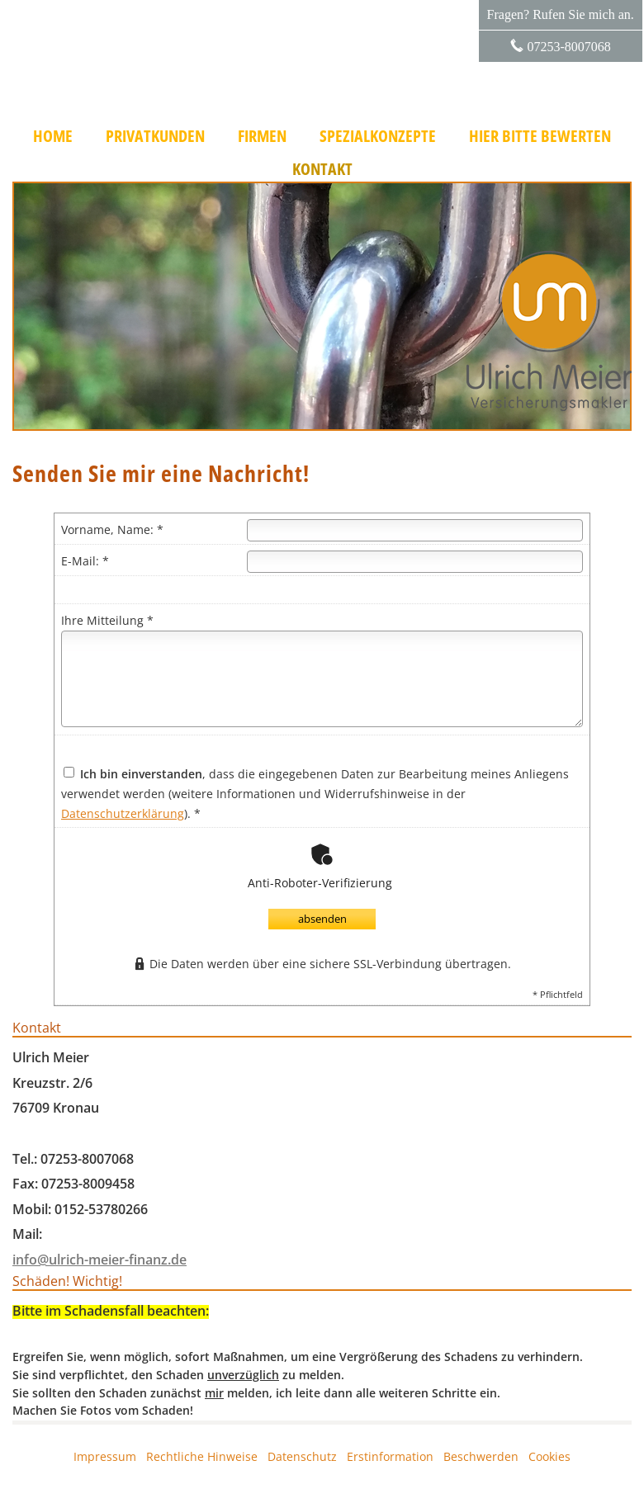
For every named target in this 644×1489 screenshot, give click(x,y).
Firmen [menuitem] (262, 136)
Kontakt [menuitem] (322, 169)
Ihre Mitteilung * (107, 620)
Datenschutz (302, 1456)
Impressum (104, 1456)
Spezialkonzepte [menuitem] (378, 136)
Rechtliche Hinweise (202, 1456)
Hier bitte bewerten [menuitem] (540, 136)
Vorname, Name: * (112, 529)
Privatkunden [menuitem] (155, 136)
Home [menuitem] (53, 136)
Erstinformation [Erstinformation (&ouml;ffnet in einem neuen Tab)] (390, 1456)
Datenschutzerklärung (122, 813)
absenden (322, 918)
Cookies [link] (549, 1456)
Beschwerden (481, 1456)
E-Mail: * (85, 561)
